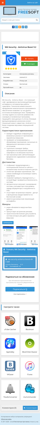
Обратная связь (6, 419)
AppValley (10, 352)
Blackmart (30, 329)
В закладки (29, 64)
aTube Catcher (10, 329)
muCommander (29, 397)
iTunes (29, 374)
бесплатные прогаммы (22, 422)
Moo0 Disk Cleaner (29, 352)
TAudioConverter (10, 397)
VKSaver (10, 374)
